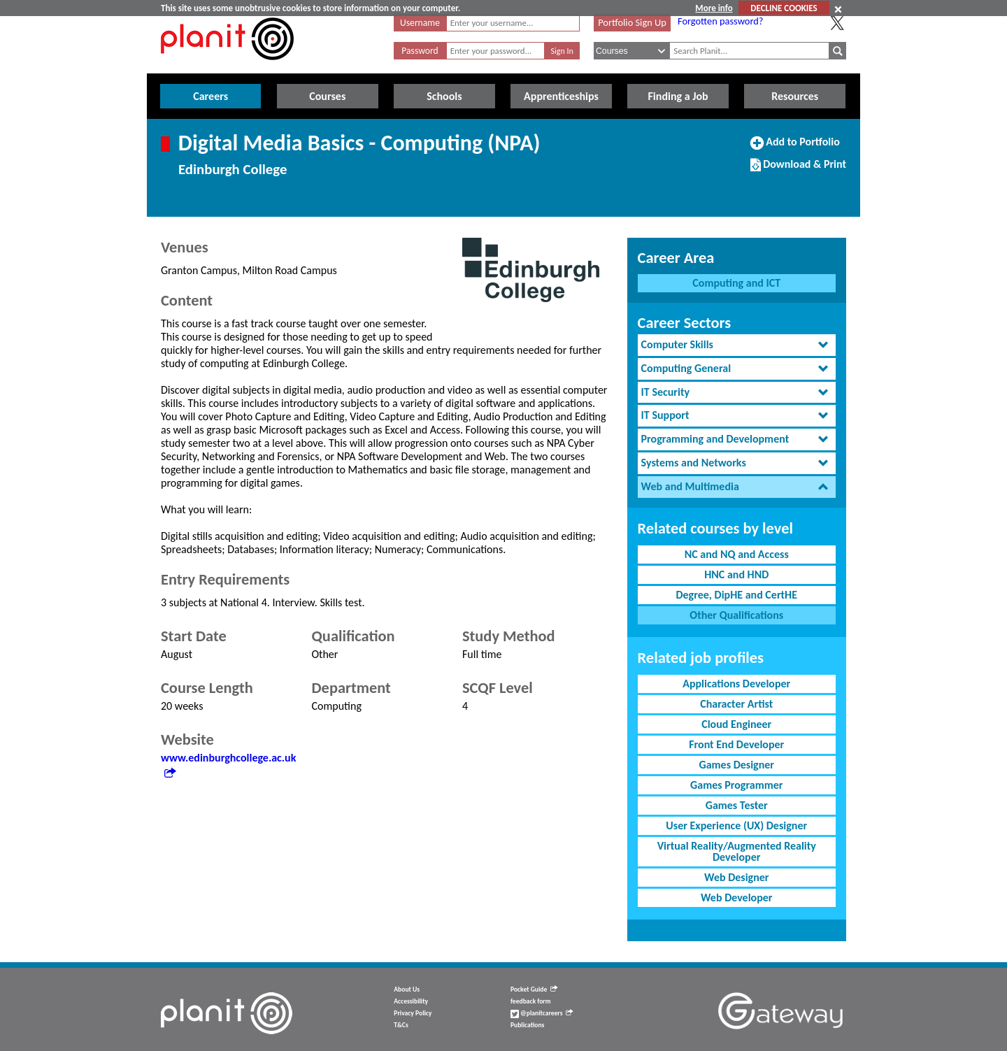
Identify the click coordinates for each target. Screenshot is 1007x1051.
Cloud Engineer (736, 724)
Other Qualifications (736, 615)
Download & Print (798, 170)
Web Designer (736, 877)
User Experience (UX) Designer (736, 825)
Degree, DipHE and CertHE (736, 594)
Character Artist (736, 703)
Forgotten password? (720, 21)
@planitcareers (541, 1013)
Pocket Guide (533, 989)
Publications (527, 1025)
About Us (407, 989)
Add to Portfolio (795, 147)
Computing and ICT (736, 282)
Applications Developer (736, 683)
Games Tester (737, 805)
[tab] (737, 345)
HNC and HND (736, 574)
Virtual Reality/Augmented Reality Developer (736, 851)
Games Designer (736, 764)
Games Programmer (736, 785)
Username (420, 23)
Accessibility (411, 1001)
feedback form (530, 1001)
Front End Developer (736, 744)
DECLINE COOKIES (783, 8)
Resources (794, 96)
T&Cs (401, 1025)
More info (713, 8)
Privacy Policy (412, 1013)
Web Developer (737, 897)
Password (419, 51)
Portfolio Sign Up (632, 22)
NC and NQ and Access (737, 554)
